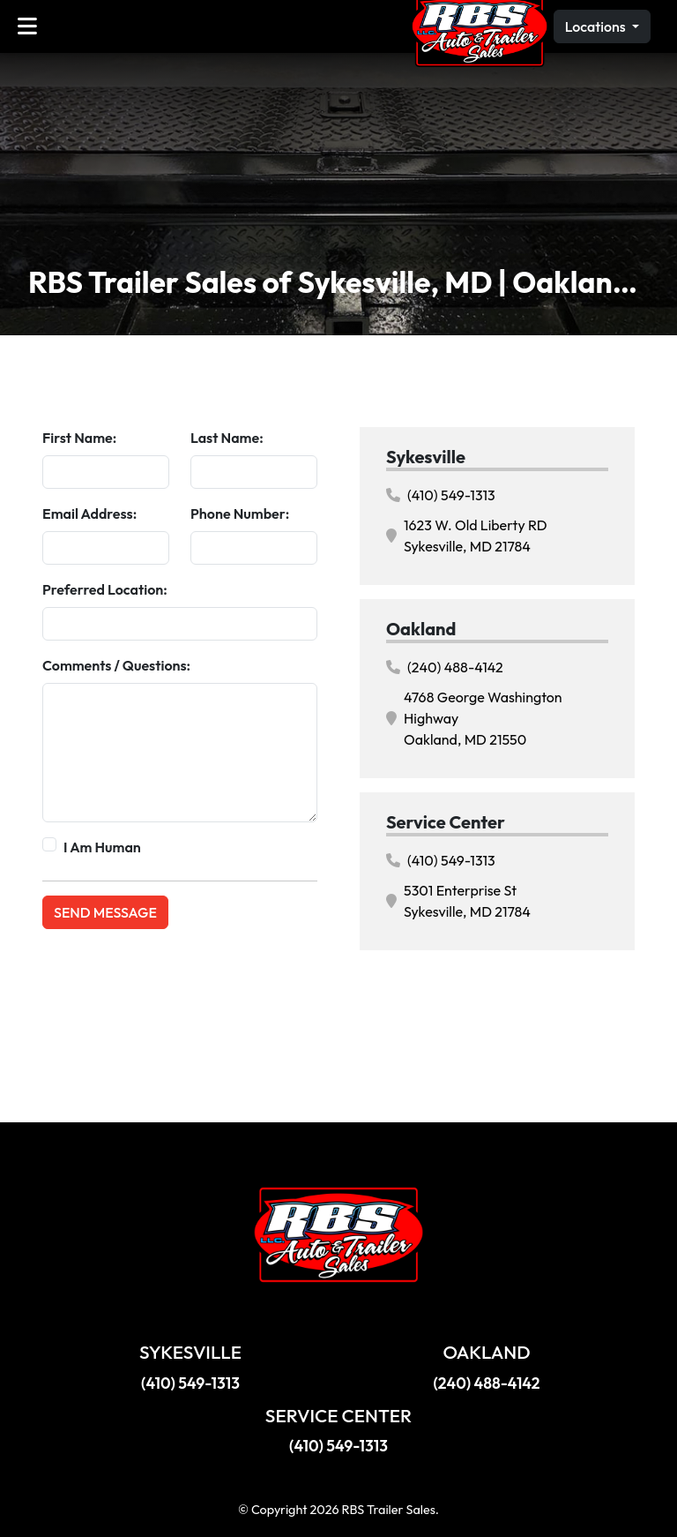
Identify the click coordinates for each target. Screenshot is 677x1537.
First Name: (79, 437)
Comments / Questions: (116, 665)
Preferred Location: (104, 589)
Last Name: (227, 437)
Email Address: (89, 513)
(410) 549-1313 (440, 495)
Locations (597, 26)
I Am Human (102, 847)
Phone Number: (239, 513)
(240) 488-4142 (444, 667)
